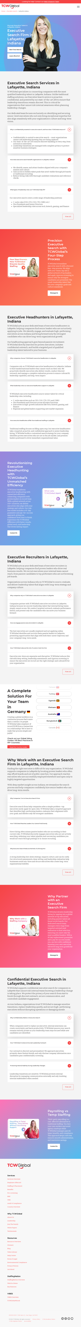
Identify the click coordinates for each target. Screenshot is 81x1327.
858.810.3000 (13, 1315)
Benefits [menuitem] (10, 1189)
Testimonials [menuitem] (12, 1231)
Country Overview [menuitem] (13, 1207)
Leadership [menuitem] (11, 1221)
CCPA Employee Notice (15, 1321)
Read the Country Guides (18, 747)
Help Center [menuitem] (11, 1255)
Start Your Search (15, 49)
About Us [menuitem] (10, 1217)
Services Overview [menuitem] (13, 1179)
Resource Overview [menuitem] (14, 1241)
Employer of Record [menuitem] (14, 1182)
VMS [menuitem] (9, 1200)
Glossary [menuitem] (10, 1245)
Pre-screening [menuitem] (12, 1193)
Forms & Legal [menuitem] (12, 1259)
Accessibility (27, 1321)
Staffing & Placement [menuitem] (14, 1186)
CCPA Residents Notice (48, 1319)
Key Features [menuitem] (11, 1287)
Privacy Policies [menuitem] (12, 1266)
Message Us (54, 293)
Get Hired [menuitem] (10, 1269)
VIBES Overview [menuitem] (13, 1297)
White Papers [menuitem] (12, 1228)
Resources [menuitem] (12, 1238)
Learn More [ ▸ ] (14, 56)
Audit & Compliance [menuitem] (14, 1203)
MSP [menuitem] (8, 1196)
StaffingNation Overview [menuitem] (16, 1280)
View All (68, 216)
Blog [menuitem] (9, 1248)
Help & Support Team (51, 2)
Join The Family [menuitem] (12, 1224)
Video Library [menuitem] (12, 1252)
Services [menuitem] (11, 1176)
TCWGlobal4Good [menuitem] (13, 1301)
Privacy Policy (36, 1319)
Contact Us (13, 533)
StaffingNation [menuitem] (14, 1276)
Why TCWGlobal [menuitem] (14, 1214)
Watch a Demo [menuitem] (12, 1283)
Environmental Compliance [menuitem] (17, 1262)
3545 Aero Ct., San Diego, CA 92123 (28, 1315)
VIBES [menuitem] (10, 1294)
